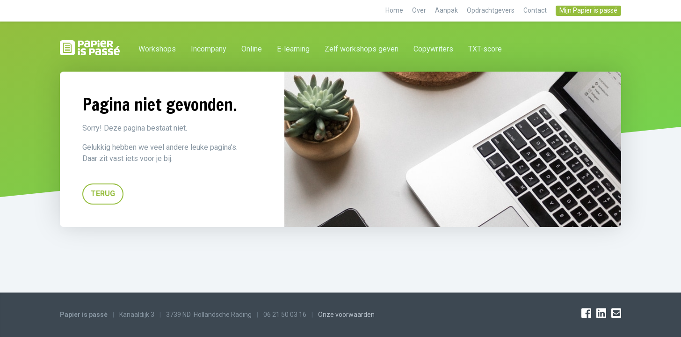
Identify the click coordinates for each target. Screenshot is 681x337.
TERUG (103, 193)
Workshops (157, 48)
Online (251, 48)
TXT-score (485, 48)
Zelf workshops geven (361, 48)
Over (419, 10)
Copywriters (433, 48)
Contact (535, 10)
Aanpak (447, 10)
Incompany (208, 48)
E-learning (293, 48)
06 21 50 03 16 (284, 314)
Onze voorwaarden (346, 314)
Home (395, 10)
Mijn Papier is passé (588, 10)
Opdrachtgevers (491, 10)
